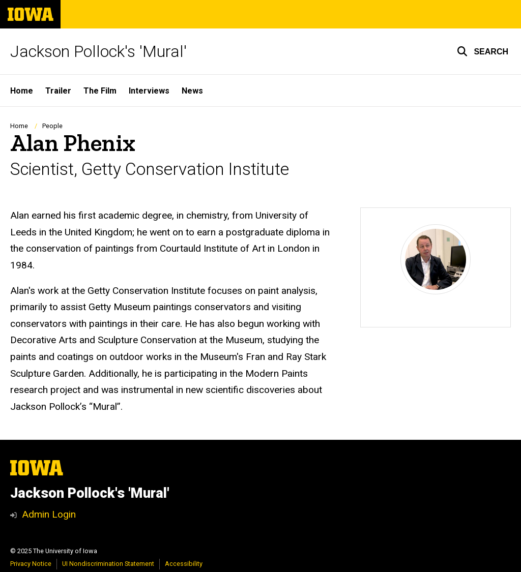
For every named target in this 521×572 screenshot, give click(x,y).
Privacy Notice (30, 563)
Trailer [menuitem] (58, 91)
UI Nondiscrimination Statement (108, 563)
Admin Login (49, 514)
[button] (482, 51)
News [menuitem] (192, 91)
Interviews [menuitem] (149, 91)
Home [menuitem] (21, 91)
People (52, 126)
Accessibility (183, 563)
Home (19, 126)
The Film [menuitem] (100, 91)
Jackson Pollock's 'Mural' (98, 51)
